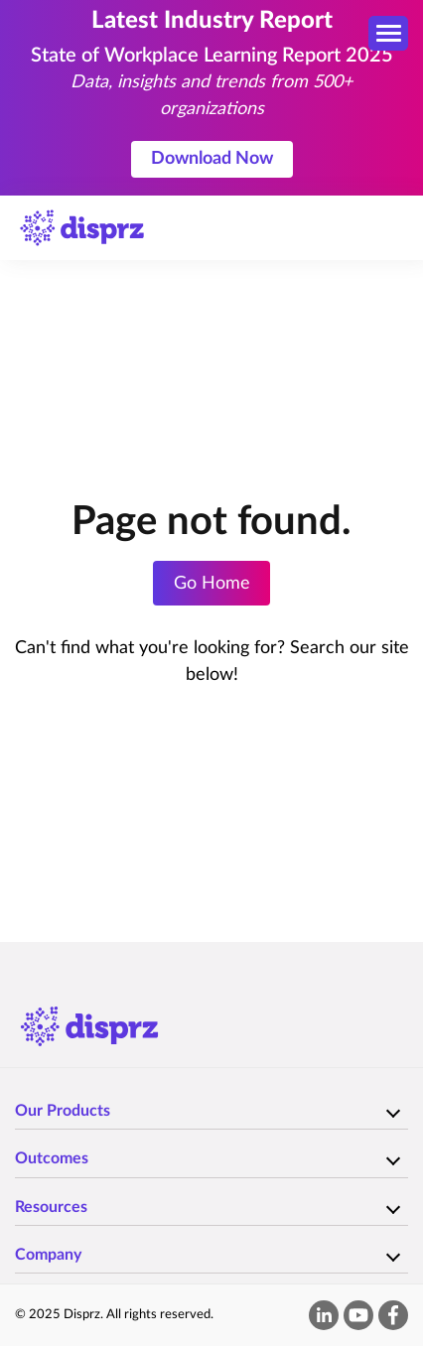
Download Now (212, 159)
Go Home (212, 584)
